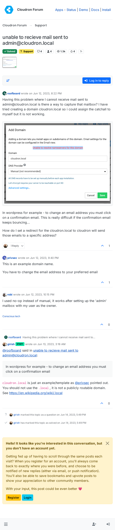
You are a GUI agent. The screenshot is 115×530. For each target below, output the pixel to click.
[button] (6, 524)
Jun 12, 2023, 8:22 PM (47, 93)
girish (11, 344)
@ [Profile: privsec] (82, 383)
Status (71, 10)
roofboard (13, 93)
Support (26, 51)
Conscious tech (11, 316)
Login (27, 497)
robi (9, 294)
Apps (59, 10)
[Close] (107, 443)
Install (106, 10)
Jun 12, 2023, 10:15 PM (39, 294)
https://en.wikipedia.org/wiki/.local (35, 393)
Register (13, 497)
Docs (95, 10)
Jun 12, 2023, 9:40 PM (44, 257)
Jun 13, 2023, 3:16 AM (51, 344)
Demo (83, 10)
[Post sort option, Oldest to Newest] (8, 80)
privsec (12, 257)
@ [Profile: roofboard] (11, 350)
